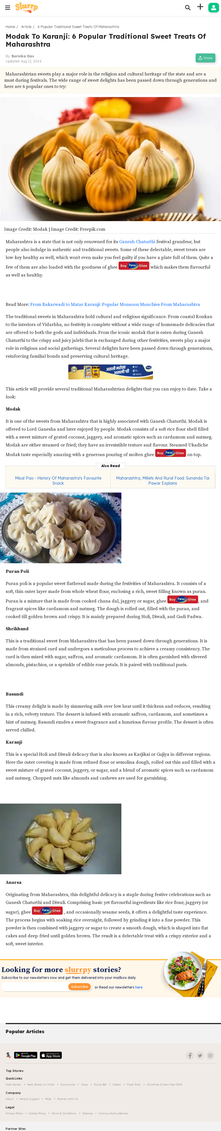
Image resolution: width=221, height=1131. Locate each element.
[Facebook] (190, 1055)
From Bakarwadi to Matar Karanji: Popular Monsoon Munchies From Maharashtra (115, 304)
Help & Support (29, 1099)
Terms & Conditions (64, 1113)
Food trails (134, 1084)
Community (67, 1084)
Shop (84, 1084)
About (10, 1099)
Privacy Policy (14, 1113)
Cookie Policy (37, 1113)
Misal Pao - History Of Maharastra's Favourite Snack (58, 481)
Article (26, 27)
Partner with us (67, 1099)
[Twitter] (200, 1055)
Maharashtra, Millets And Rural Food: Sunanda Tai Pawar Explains (162, 481)
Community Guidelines (113, 1113)
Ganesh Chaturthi (137, 242)
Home (10, 27)
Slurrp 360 (100, 1084)
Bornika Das (23, 56)
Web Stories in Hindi (40, 1084)
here (138, 987)
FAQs (48, 1099)
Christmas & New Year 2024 (164, 1084)
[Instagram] (210, 1055)
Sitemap (87, 1113)
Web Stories (13, 1084)
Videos (116, 1084)
